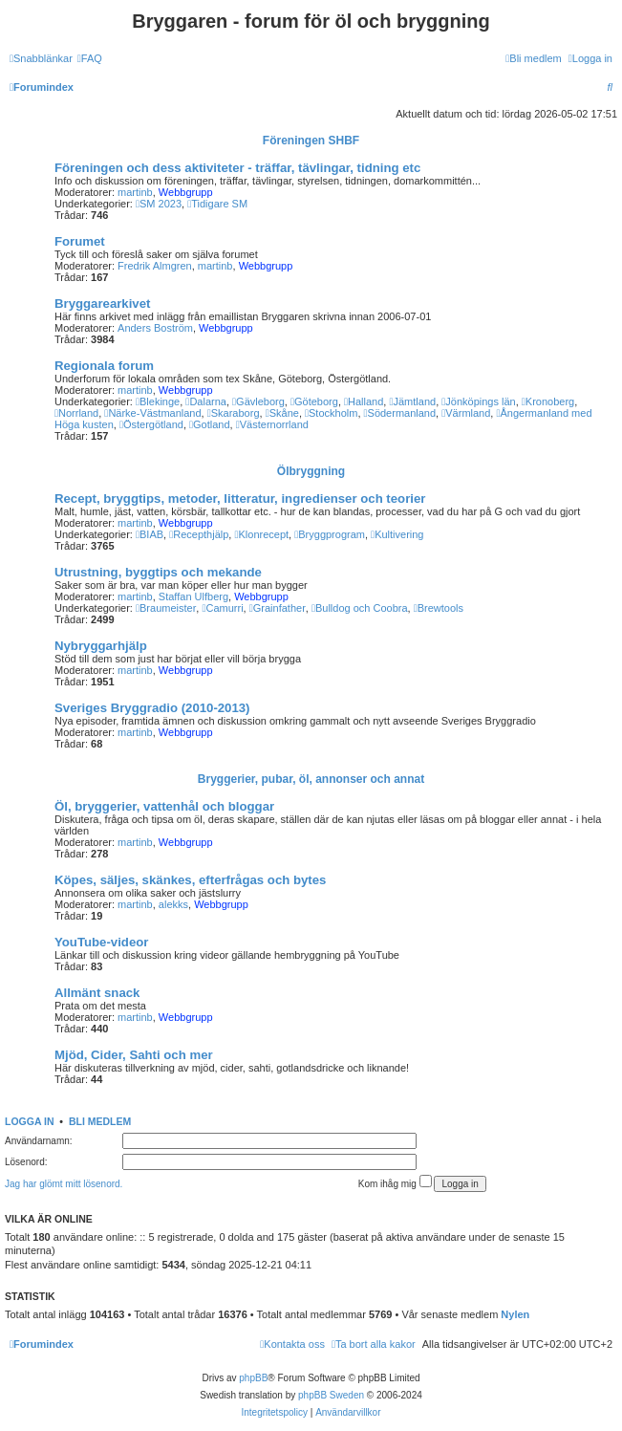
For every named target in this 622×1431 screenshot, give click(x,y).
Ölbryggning (311, 471)
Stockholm (331, 413)
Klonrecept (261, 534)
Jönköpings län (478, 401)
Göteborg (314, 401)
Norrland (76, 413)
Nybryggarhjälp (100, 646)
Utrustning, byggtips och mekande (158, 572)
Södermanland (400, 413)
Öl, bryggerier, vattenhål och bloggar (164, 806)
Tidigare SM (217, 203)
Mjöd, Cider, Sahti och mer (133, 1055)
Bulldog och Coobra (359, 608)
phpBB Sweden (331, 1395)
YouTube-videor (101, 942)
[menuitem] (89, 58)
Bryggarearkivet (102, 303)
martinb (135, 192)
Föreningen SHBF (311, 140)
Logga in (29, 1121)
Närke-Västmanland (152, 413)
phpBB (253, 1378)
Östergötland (151, 424)
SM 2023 (159, 203)
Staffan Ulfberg (193, 596)
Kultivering (397, 534)
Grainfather (277, 608)
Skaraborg (233, 413)
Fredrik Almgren (155, 265)
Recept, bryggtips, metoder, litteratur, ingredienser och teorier (239, 498)
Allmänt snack (96, 993)
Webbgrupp (186, 192)
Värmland (465, 413)
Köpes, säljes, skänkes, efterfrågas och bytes (190, 880)
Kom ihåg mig (395, 1182)
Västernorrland (272, 424)
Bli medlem (100, 1121)
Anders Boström (155, 328)
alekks (173, 904)
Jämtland (412, 401)
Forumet (79, 241)
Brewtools (438, 608)
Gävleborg (258, 401)
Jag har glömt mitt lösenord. (63, 1184)
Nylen (515, 1314)
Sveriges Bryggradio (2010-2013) (152, 708)
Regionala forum (104, 365)
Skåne (282, 413)
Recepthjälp (198, 534)
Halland (363, 401)
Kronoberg (548, 401)
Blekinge (158, 401)
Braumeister (166, 608)
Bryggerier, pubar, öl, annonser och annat (311, 779)
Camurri (222, 608)
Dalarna (205, 401)
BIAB (149, 534)
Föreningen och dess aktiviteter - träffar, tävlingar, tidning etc (237, 168)
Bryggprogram (329, 534)
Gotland (209, 424)
